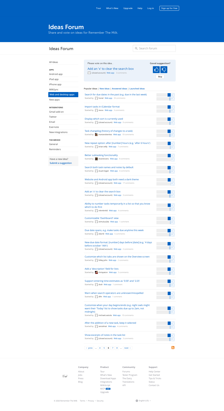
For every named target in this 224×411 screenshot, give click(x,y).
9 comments (124, 158)
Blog (80, 381)
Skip (160, 76)
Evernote (54, 127)
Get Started (154, 374)
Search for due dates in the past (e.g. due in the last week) (116, 94)
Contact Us (154, 385)
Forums (126, 371)
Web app (110, 73)
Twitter (53, 116)
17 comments (128, 183)
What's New (112, 8)
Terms (82, 400)
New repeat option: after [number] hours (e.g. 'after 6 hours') (117, 143)
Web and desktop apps (62, 94)
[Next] (127, 348)
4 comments (124, 171)
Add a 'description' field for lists (102, 268)
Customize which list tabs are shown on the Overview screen (117, 256)
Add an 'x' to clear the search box (111, 69)
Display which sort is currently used (104, 118)
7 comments (123, 146)
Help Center (154, 371)
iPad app (54, 79)
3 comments (121, 73)
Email (52, 121)
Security (100, 400)
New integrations (58, 132)
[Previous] (89, 348)
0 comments (128, 122)
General (53, 144)
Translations (128, 381)
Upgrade (127, 8)
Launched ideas (137, 88)
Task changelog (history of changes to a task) (109, 130)
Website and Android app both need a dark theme (112, 179)
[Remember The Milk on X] (159, 400)
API (124, 385)
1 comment (124, 221)
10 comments (128, 134)
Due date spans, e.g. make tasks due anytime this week (114, 230)
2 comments (128, 249)
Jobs (80, 374)
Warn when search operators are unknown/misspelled (114, 293)
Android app (56, 74)
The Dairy (127, 378)
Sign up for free (169, 8)
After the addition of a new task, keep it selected (110, 322)
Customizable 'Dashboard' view (101, 218)
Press (80, 378)
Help (140, 8)
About (81, 371)
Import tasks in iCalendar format (102, 106)
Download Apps (108, 378)
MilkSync (53, 89)
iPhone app (55, 84)
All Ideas (53, 62)
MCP (105, 388)
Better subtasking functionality (101, 155)
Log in (150, 8)
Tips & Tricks (155, 378)
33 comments (119, 98)
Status (152, 381)
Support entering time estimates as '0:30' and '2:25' (112, 280)
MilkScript (105, 385)
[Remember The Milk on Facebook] (155, 400)
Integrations (106, 381)
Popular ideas (91, 88)
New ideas (105, 88)
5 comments (119, 233)
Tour (98, 8)
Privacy (91, 400)
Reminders (55, 149)
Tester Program (129, 374)
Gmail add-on (56, 111)
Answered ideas (120, 88)
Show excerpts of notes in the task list (105, 335)
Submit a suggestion (61, 163)
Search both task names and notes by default (109, 167)
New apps (54, 99)
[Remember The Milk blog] (163, 400)
